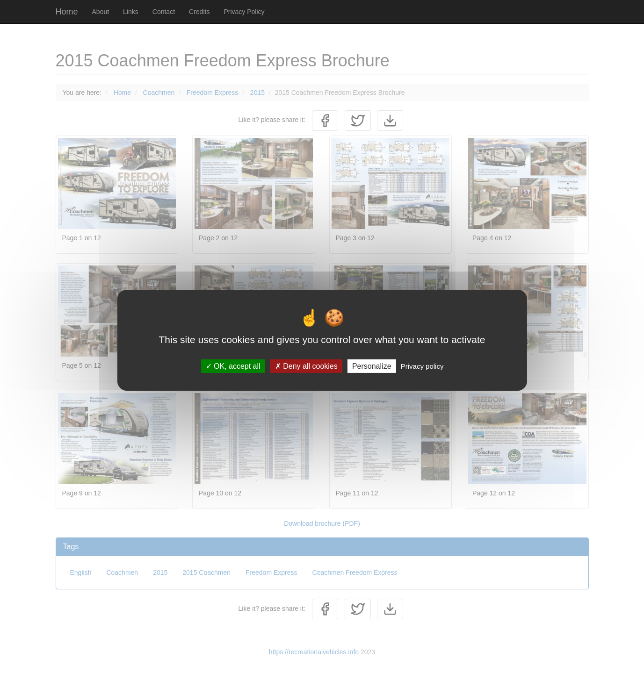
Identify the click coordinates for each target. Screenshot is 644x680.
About (100, 11)
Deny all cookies (306, 366)
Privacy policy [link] (422, 366)
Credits (199, 11)
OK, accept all (233, 366)
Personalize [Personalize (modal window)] (371, 366)
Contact (163, 11)
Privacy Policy (244, 11)
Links (130, 11)
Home (67, 11)
